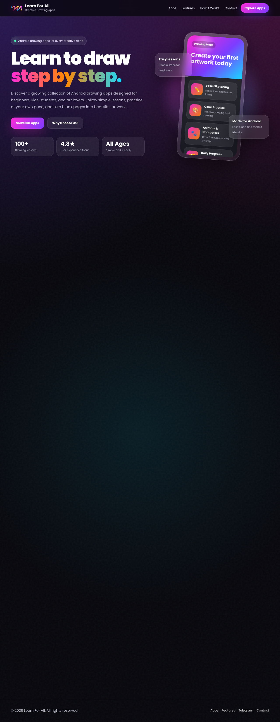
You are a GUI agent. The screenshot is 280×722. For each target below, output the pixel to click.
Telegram (245, 710)
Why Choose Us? (65, 123)
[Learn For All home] (88, 8)
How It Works (209, 8)
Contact (231, 8)
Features (188, 8)
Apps (172, 8)
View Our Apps (27, 123)
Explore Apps (255, 8)
